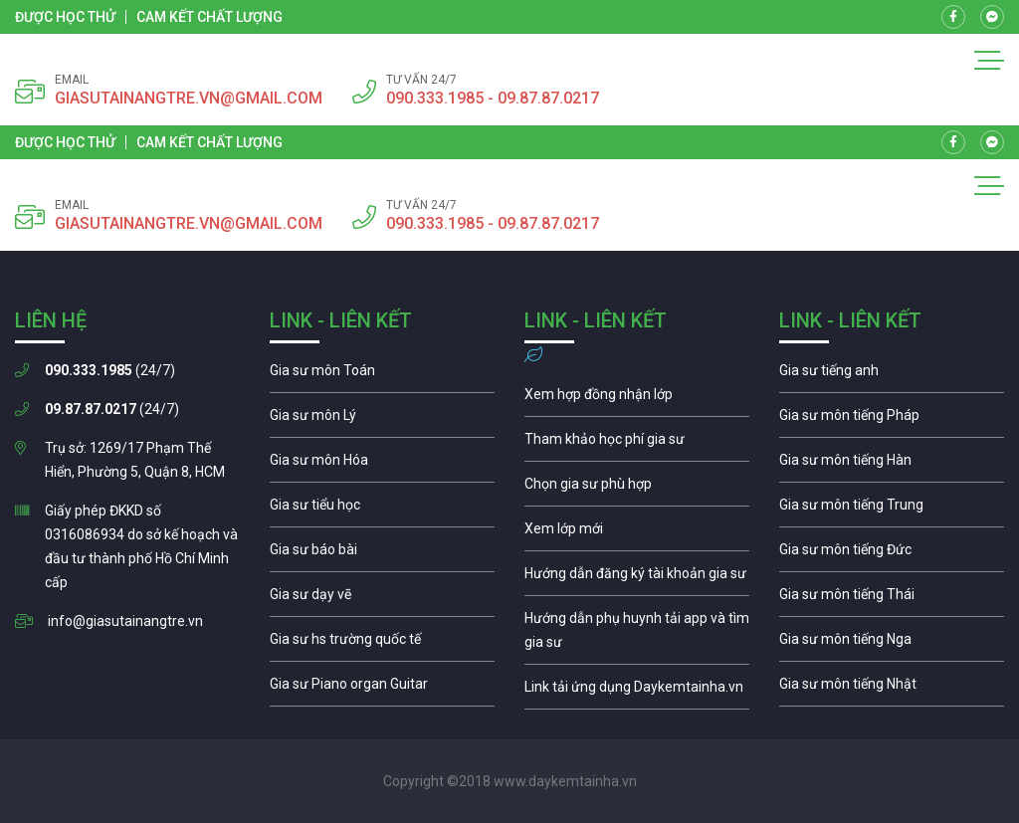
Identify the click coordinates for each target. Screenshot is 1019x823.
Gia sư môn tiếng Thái (891, 599)
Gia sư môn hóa (382, 465)
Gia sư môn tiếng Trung (891, 509)
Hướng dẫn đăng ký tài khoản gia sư (636, 578)
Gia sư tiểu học (382, 509)
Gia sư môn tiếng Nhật (891, 689)
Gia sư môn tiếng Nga (636, 692)
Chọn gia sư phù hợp (636, 489)
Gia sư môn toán (382, 375)
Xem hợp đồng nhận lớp (636, 399)
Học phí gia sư (636, 444)
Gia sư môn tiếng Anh (891, 375)
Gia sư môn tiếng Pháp (891, 420)
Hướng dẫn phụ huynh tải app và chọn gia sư (636, 635)
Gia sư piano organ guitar (382, 689)
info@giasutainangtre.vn (125, 621)
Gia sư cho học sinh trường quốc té (382, 644)
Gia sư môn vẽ (382, 599)
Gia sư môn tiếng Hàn (891, 465)
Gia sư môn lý (382, 420)
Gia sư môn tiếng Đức (891, 554)
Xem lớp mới (636, 533)
